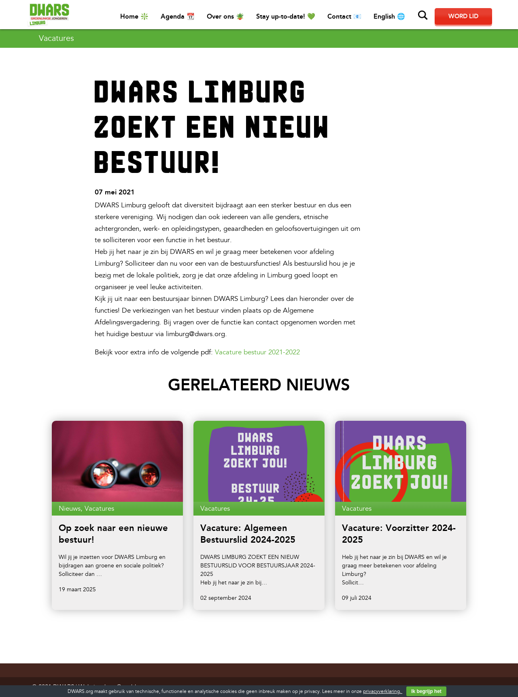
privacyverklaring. (382, 691)
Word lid (463, 16)
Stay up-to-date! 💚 (285, 16)
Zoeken (423, 15)
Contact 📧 (344, 16)
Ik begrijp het (426, 691)
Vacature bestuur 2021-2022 (257, 352)
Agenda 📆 (178, 16)
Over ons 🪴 (225, 16)
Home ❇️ (134, 16)
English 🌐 (389, 16)
